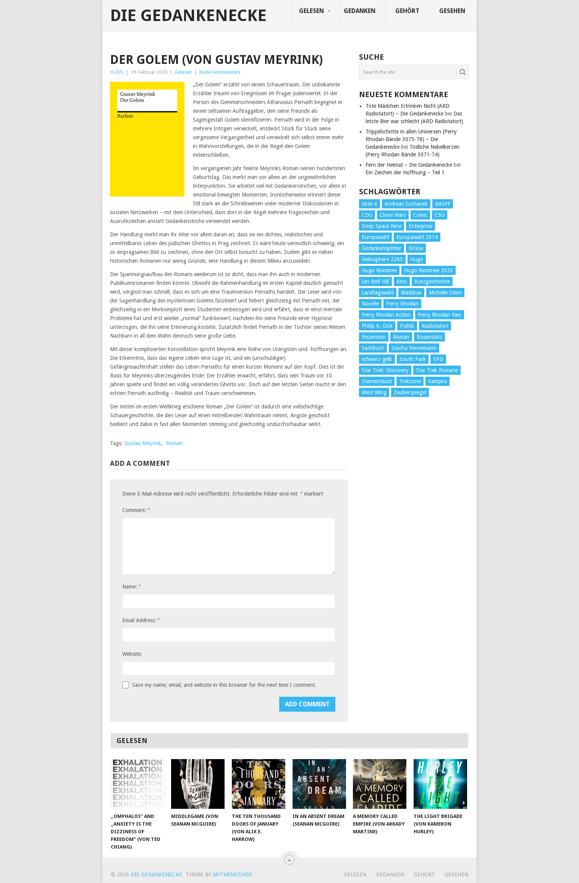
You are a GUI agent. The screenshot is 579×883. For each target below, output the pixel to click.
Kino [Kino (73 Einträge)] (401, 281)
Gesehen (452, 11)
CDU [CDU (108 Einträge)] (367, 215)
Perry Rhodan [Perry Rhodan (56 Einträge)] (402, 304)
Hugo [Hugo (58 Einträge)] (416, 259)
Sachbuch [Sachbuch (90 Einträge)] (373, 348)
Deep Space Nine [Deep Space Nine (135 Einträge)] (381, 226)
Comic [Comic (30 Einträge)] (420, 215)
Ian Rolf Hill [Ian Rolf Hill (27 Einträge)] (375, 281)
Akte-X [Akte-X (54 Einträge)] (369, 204)
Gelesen (311, 11)
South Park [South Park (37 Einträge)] (412, 359)
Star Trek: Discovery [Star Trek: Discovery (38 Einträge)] (385, 370)
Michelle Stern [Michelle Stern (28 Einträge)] (445, 292)
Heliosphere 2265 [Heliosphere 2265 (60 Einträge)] (382, 259)
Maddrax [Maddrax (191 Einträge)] (411, 292)
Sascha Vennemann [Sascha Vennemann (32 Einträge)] (414, 348)
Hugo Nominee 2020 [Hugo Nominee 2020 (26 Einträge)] (428, 270)
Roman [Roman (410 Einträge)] (401, 337)
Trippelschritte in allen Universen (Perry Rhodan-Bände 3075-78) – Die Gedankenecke (411, 139)
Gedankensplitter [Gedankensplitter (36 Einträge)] (381, 248)
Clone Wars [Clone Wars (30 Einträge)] (393, 215)
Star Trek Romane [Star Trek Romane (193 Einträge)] (437, 370)
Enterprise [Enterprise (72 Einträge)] (420, 226)
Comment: (136, 510)
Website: (132, 654)
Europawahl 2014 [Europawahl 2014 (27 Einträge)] (417, 237)
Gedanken (359, 11)
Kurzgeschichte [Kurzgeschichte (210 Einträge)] (432, 281)
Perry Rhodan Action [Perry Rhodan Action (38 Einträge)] (386, 315)
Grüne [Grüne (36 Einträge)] (416, 248)
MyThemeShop (232, 875)
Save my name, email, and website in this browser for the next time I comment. (224, 685)
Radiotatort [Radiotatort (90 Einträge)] (435, 326)
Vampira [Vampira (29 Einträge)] (437, 381)
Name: (131, 586)
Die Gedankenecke (188, 16)
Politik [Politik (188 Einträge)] (407, 326)
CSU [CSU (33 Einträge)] (440, 215)
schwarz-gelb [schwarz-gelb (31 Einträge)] (377, 359)
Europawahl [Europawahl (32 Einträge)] (375, 237)
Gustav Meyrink (143, 443)
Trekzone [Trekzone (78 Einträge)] (410, 381)
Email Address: (141, 620)
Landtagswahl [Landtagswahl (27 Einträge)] (378, 292)
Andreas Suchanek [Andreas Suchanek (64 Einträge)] (406, 204)
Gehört (407, 11)
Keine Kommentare (220, 72)
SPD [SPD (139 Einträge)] (438, 359)
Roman (174, 443)
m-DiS (116, 72)
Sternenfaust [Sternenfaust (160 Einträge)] (377, 381)
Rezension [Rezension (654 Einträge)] (374, 337)
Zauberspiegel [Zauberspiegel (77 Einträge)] (410, 392)
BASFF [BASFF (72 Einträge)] (442, 204)
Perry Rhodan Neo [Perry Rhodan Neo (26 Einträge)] (439, 315)
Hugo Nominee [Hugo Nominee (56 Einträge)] (379, 270)
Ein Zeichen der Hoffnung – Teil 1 (405, 172)
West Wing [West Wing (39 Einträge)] (374, 392)
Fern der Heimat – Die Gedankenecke (409, 165)
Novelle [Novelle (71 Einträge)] (370, 304)
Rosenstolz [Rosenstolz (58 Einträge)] (429, 337)
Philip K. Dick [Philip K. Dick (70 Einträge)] (377, 326)
